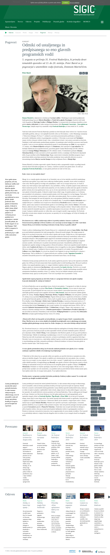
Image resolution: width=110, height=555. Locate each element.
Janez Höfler (94, 398)
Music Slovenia (11, 27)
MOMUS (86, 22)
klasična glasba (95, 401)
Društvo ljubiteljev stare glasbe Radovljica (97, 387)
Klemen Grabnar (95, 405)
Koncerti (18, 32)
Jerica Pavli (102, 398)
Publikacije (47, 22)
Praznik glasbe (58, 22)
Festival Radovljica (96, 395)
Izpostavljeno (10, 22)
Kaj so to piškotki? (74, 2)
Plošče (25, 32)
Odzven (28, 22)
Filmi (36, 32)
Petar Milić (101, 408)
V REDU (66, 2)
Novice (20, 22)
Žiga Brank (94, 415)
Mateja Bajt (94, 408)
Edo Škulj (93, 392)
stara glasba (94, 411)
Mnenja (50, 32)
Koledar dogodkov (74, 22)
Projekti (37, 22)
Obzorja (57, 32)
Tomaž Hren (102, 411)
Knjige (31, 32)
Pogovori (43, 32)
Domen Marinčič (95, 383)
